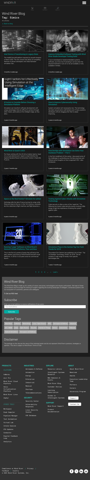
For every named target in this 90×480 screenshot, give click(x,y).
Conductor (8, 433)
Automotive (63, 328)
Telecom (72, 328)
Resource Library (55, 369)
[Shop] (32, 9)
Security (33, 328)
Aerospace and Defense (28, 332)
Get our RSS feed (11, 293)
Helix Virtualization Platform (10, 389)
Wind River (8, 324)
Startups (29, 389)
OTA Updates (8, 429)
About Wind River (77, 369)
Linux (16, 328)
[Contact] (45, 9)
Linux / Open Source (39, 324)
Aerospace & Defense (60, 324)
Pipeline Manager (11, 416)
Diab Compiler (9, 412)
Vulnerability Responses (31, 405)
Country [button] (16, 471)
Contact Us (74, 404)
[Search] (57, 9)
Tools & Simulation (11, 332)
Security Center (32, 401)
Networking (26, 324)
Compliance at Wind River (12, 468)
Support (73, 398)
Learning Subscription (53, 391)
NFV (49, 324)
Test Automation (10, 419)
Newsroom (73, 372)
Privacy (30, 468)
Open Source (24, 328)
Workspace (8, 409)
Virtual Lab (8, 422)
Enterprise (30, 379)
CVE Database (31, 415)
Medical (29, 386)
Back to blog (7, 24)
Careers (73, 388)
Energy (28, 376)
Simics (55, 328)
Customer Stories (55, 387)
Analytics (8, 441)
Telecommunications (34, 393)
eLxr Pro (7, 378)
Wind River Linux (11, 394)
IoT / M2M (8, 328)
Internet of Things (44, 328)
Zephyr (6, 398)
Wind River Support (56, 406)
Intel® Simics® (10, 426)
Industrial (73, 324)
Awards (72, 376)
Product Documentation (53, 410)
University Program (78, 391)
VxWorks (17, 324)
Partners (73, 385)
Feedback (5, 471)
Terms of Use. (37, 345)
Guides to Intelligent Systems (56, 397)
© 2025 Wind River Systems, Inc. (15, 473)
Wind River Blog (54, 383)
